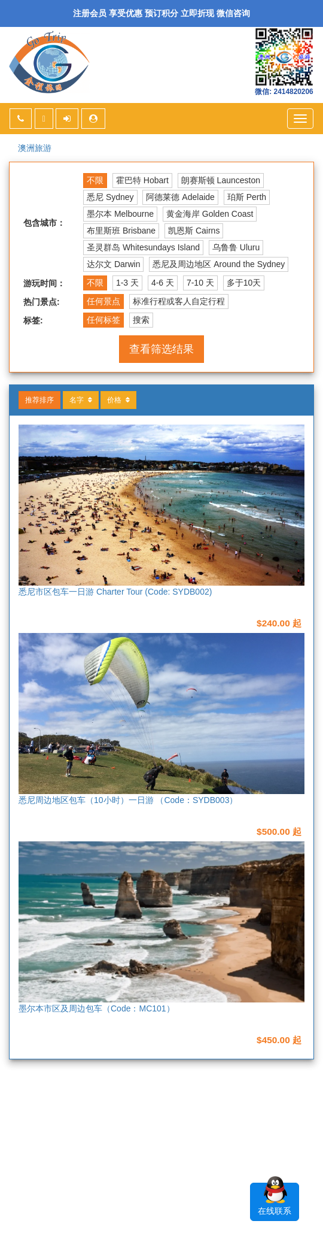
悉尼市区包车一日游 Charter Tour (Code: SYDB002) (115, 591)
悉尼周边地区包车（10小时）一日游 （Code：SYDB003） (128, 800)
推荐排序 (39, 400)
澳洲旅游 (34, 148)
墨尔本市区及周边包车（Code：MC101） (97, 1008)
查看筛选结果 (161, 349)
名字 (80, 400)
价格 (118, 400)
